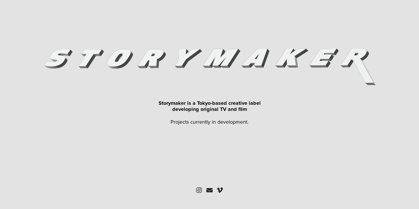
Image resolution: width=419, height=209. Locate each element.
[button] (199, 190)
